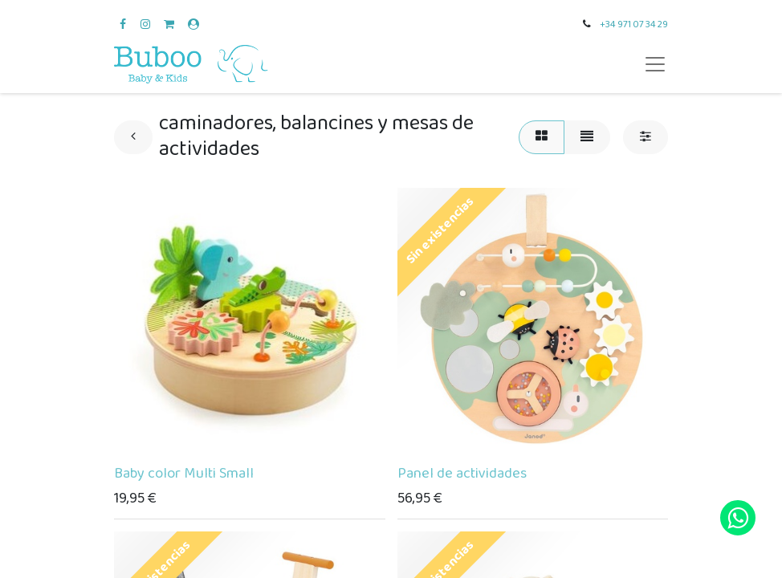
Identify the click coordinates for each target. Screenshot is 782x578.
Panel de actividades (462, 474)
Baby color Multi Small (184, 474)
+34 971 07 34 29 (634, 24)
